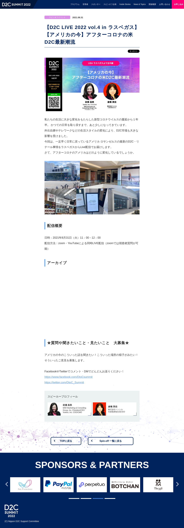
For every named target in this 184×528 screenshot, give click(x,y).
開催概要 (152, 4)
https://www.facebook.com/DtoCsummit (68, 376)
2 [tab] (82, 497)
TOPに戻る (66, 441)
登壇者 (85, 4)
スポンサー (95, 4)
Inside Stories (125, 4)
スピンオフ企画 (109, 4)
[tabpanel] (26, 483)
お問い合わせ (164, 4)
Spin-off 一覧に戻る (111, 441)
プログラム (75, 4)
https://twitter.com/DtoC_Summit (64, 382)
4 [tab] (106, 497)
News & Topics (140, 4)
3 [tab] (94, 497)
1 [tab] (70, 497)
